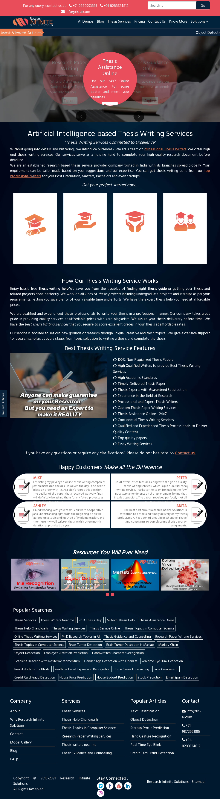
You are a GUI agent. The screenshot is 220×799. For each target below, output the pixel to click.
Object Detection (27, 652)
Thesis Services (119, 21)
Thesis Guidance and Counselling (127, 636)
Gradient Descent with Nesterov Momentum (47, 660)
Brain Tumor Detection (85, 644)
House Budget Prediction (115, 677)
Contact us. (185, 452)
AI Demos (85, 21)
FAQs (14, 759)
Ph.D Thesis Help (90, 620)
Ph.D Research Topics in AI (81, 636)
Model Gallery (21, 742)
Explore (69, 100)
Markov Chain (168, 644)
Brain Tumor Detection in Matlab (130, 644)
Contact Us (157, 21)
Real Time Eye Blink (145, 744)
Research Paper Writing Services (178, 636)
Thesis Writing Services (69, 628)
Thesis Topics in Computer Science (149, 628)
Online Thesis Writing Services (35, 636)
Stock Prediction (150, 677)
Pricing (139, 21)
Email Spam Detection (182, 677)
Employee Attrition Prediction (66, 652)
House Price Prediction (76, 677)
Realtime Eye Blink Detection (162, 660)
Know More (178, 21)
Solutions (199, 21)
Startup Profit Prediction (149, 727)
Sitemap (198, 781)
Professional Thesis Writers (165, 149)
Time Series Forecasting (132, 669)
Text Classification (144, 711)
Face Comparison (166, 669)
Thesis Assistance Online (156, 620)
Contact (16, 733)
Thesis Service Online (105, 628)
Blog (100, 21)
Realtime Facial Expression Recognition (82, 669)
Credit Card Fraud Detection (34, 677)
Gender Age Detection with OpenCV (110, 660)
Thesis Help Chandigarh (31, 628)
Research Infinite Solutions (168, 781)
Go (203, 5)
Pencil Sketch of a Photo (32, 669)
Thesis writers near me (79, 744)
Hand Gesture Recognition (150, 736)
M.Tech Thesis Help (121, 620)
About (15, 711)
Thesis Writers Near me (57, 620)
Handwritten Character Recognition (118, 652)
